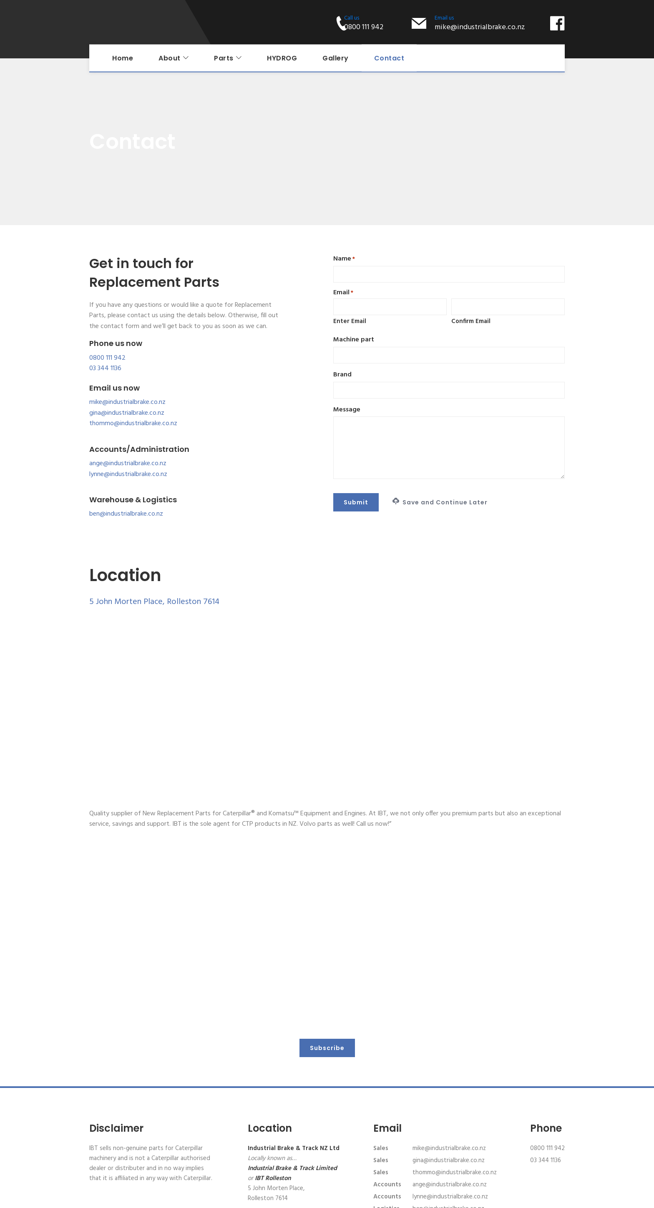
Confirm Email (470, 321)
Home (122, 58)
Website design (481, 1197)
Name (344, 259)
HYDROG (282, 58)
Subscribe (327, 986)
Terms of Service (379, 1197)
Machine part (353, 340)
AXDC (512, 1197)
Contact (389, 58)
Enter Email (349, 321)
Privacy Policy (336, 1197)
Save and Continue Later (440, 502)
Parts (224, 58)
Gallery (335, 58)
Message (346, 410)
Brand (342, 375)
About (169, 58)
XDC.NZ (556, 1197)
